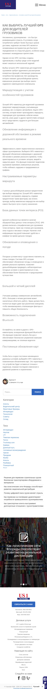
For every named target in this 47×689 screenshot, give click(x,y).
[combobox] (38, 686)
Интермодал (8, 412)
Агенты (6, 404)
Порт (5, 468)
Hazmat (6, 432)
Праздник (7, 455)
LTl (4, 435)
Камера (6, 445)
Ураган (6, 453)
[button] (40, 4)
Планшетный (8, 465)
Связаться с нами (23, 604)
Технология (7, 414)
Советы (6, 417)
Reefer (5, 458)
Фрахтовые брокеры (11, 409)
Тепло (5, 440)
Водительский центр (11, 406)
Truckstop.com (9, 443)
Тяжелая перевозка (11, 437)
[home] (8, 4)
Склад (5, 419)
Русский (36, 686)
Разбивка (7, 463)
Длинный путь (9, 448)
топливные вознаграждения (14, 450)
